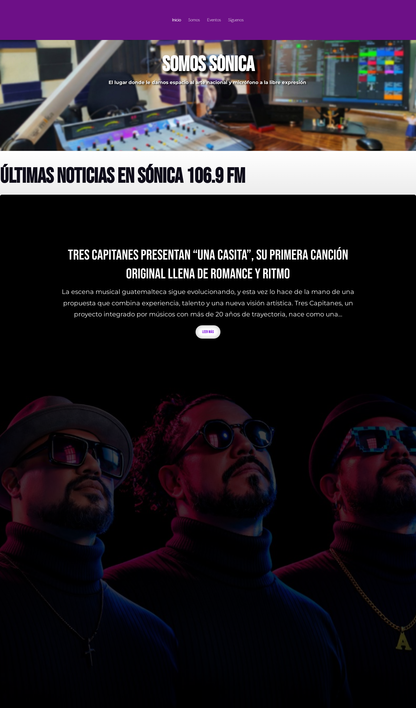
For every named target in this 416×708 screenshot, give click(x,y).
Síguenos (235, 20)
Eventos (214, 20)
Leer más (208, 331)
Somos (194, 20)
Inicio (176, 20)
